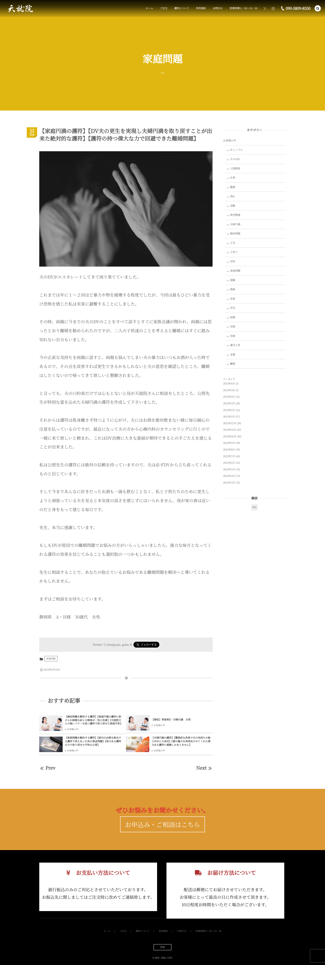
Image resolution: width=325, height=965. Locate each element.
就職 (232, 280)
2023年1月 (229, 416)
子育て (234, 252)
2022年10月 (229, 436)
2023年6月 (229, 383)
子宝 (232, 243)
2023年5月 (229, 390)
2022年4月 (229, 476)
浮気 (232, 308)
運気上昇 (235, 345)
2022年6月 (229, 463)
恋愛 (232, 298)
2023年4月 (229, 396)
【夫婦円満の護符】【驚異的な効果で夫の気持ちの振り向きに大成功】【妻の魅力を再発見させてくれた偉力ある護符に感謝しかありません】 (180, 741)
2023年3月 (229, 403)
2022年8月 (229, 449)
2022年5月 (229, 469)
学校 (232, 261)
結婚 (232, 317)
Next (204, 768)
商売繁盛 (235, 215)
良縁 (232, 326)
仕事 (232, 178)
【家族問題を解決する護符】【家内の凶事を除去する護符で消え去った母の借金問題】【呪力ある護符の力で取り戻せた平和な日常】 (93, 741)
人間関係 (235, 168)
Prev (47, 768)
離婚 (232, 363)
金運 (232, 354)
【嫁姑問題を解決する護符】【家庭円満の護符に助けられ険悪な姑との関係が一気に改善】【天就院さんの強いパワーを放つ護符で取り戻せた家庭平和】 (93, 720)
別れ (232, 196)
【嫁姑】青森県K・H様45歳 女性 (171, 719)
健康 (232, 187)
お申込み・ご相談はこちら (162, 832)
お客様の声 (72, 729)
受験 (232, 206)
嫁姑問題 (235, 233)
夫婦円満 (235, 224)
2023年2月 (229, 410)
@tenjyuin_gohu (118, 644)
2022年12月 (229, 423)
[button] (318, 8)
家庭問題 (51, 658)
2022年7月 (229, 456)
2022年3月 (229, 482)
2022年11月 (229, 430)
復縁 (232, 289)
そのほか (235, 159)
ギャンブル (236, 150)
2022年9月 (229, 443)
